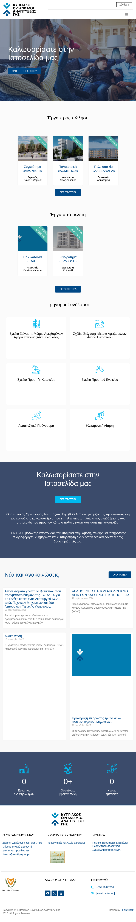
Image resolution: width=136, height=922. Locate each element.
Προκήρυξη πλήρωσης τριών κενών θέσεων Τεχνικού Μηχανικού (97, 721)
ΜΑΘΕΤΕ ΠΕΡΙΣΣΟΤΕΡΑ (25, 71)
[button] (126, 14)
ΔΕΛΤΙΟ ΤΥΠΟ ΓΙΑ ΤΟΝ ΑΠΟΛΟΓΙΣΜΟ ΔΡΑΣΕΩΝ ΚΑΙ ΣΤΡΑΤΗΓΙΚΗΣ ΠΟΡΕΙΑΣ (101, 594)
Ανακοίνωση (13, 637)
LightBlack (128, 910)
